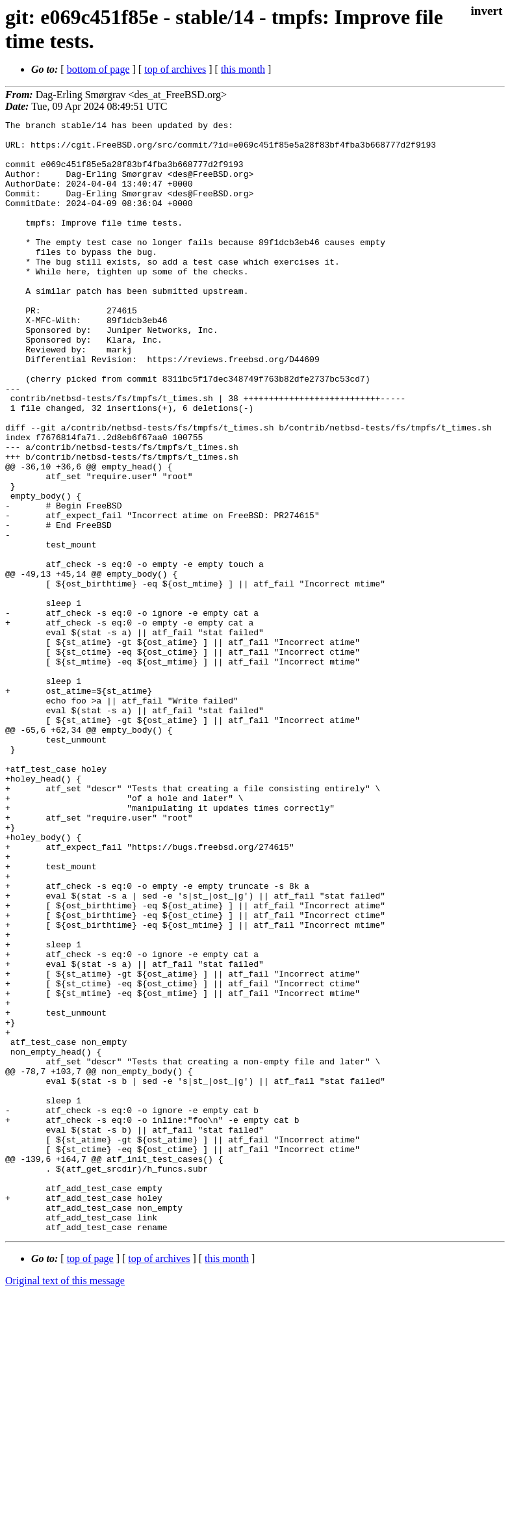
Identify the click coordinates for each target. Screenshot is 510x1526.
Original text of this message (65, 1502)
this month (243, 69)
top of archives (175, 69)
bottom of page (98, 69)
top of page (90, 1480)
